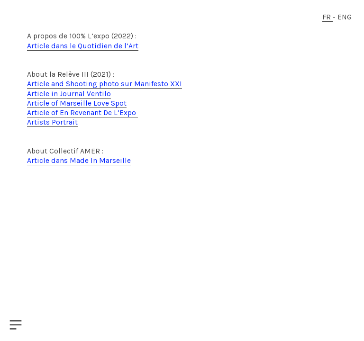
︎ (16, 325)
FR (327, 17)
